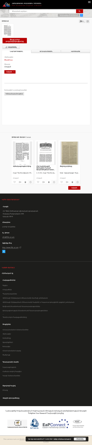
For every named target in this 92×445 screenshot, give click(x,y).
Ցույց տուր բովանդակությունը (15, 40)
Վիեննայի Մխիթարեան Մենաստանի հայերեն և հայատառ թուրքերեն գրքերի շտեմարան (38, 302)
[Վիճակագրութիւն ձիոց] (22, 153)
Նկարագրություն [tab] (16, 51)
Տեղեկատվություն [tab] (46, 51)
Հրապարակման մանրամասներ (15, 330)
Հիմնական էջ (7, 273)
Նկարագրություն (9, 367)
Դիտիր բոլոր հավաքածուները (15, 317)
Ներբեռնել (10, 47)
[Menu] (89, 2)
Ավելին (74, 188)
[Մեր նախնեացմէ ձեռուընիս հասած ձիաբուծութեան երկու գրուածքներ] (46, 153)
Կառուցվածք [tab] (75, 51)
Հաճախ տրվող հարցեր (12, 371)
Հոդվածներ (7, 290)
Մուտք (5, 390)
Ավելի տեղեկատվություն (62, 439)
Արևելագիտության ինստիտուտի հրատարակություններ (25, 311)
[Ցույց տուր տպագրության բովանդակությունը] (25, 182)
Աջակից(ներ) (8, 342)
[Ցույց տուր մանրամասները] (30, 182)
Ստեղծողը (7, 338)
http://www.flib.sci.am (10, 247)
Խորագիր (6, 346)
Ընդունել (79, 439)
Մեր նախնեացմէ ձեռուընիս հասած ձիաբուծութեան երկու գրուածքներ (45, 168)
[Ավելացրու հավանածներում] (87, 21)
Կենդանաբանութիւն (14, 94)
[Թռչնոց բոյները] (69, 153)
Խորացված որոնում (69, 15)
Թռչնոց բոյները (66, 166)
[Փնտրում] (79, 11)
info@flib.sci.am (8, 237)
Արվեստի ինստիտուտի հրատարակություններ (21, 306)
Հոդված (7, 67)
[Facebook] (3, 252)
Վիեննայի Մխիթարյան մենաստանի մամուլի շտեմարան (25, 298)
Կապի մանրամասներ (11, 376)
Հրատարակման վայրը (12, 351)
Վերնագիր (7, 334)
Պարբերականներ (10, 294)
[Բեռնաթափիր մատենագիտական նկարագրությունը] (19, 182)
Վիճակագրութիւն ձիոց (22, 166)
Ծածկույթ (6, 355)
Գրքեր (5, 285)
